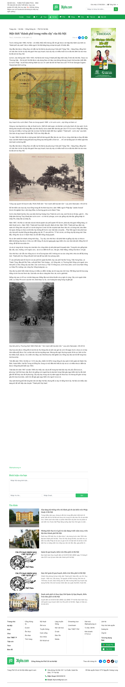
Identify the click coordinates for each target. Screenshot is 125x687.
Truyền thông (44, 624)
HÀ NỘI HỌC (11, 3)
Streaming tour (73, 616)
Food (28, 17)
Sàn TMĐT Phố (73, 624)
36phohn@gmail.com (59, 674)
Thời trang (28, 634)
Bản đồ (102, 17)
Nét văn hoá (59, 622)
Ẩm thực (28, 626)
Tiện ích (91, 17)
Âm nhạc (28, 630)
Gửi (82, 490)
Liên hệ (103, 616)
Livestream (72, 620)
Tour (43, 17)
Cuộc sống (43, 628)
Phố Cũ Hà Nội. (43, 24)
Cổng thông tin (30, 24)
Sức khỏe (43, 631)
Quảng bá (104, 624)
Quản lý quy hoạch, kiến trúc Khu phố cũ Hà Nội (60, 547)
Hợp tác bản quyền (108, 620)
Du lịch (27, 622)
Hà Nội (53, 17)
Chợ (81, 17)
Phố (62, 17)
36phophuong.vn (15, 462)
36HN (92, 622)
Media (57, 634)
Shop (71, 17)
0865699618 (60, 671)
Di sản (57, 626)
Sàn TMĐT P (12, 632)
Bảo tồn (58, 630)
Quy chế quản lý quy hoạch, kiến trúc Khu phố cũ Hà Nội (63, 568)
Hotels (21, 17)
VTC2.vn (88, 629)
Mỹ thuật (43, 616)
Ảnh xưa (43, 620)
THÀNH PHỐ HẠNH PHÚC (25, 3)
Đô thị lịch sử (44, 635)
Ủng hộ (103, 628)
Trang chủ (12, 24)
